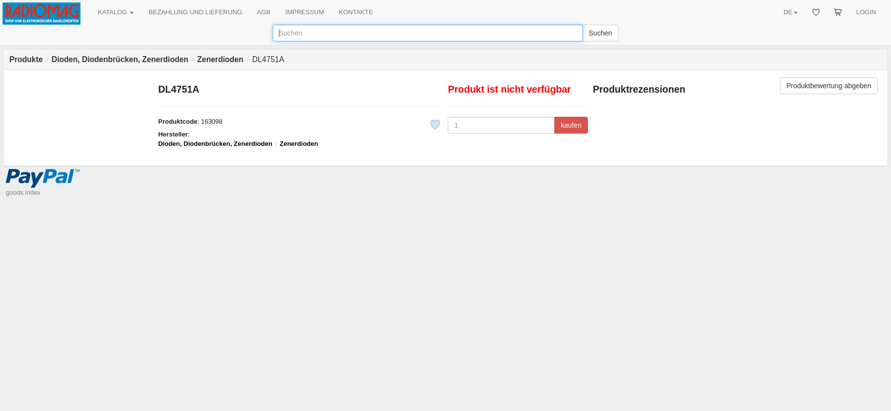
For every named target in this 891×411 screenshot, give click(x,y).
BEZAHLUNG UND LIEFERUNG (195, 12)
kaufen (571, 125)
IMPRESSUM (304, 12)
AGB (263, 12)
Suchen (600, 33)
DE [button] (790, 12)
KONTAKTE (356, 12)
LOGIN (866, 12)
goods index (23, 192)
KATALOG (116, 12)
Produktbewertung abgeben (828, 86)
